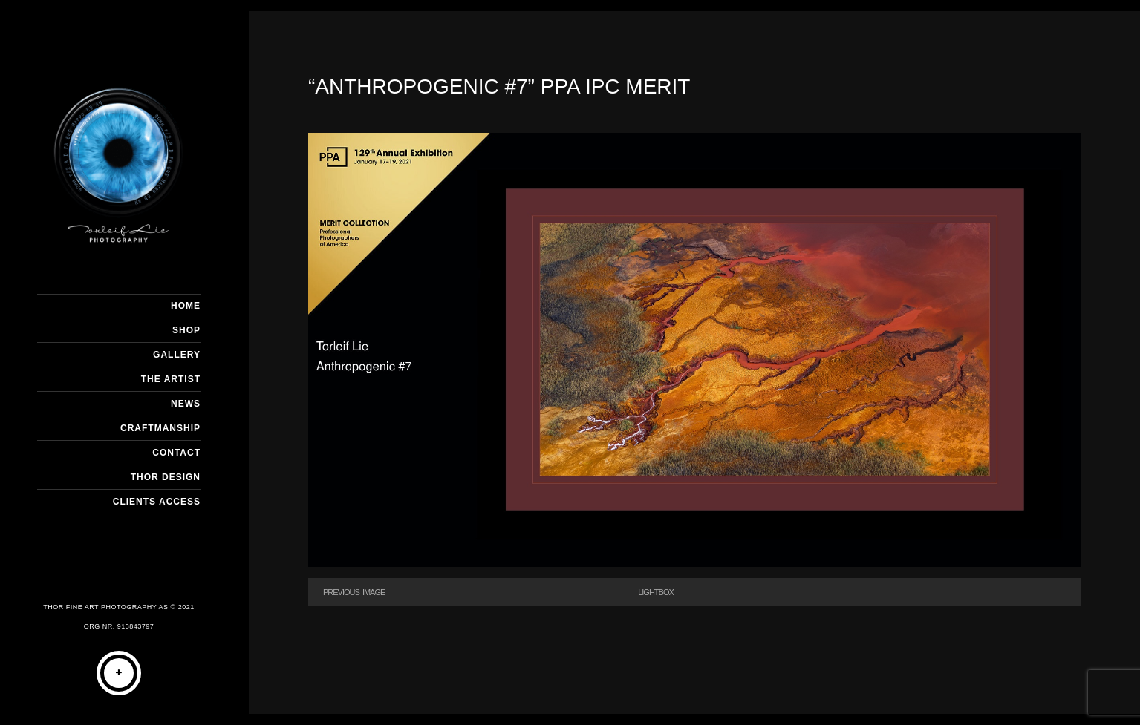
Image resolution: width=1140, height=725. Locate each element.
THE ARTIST (171, 379)
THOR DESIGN (166, 477)
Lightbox (656, 592)
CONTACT (176, 452)
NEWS (186, 403)
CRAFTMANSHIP (160, 428)
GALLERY (177, 355)
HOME (186, 306)
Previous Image (354, 592)
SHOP (186, 330)
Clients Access (157, 501)
